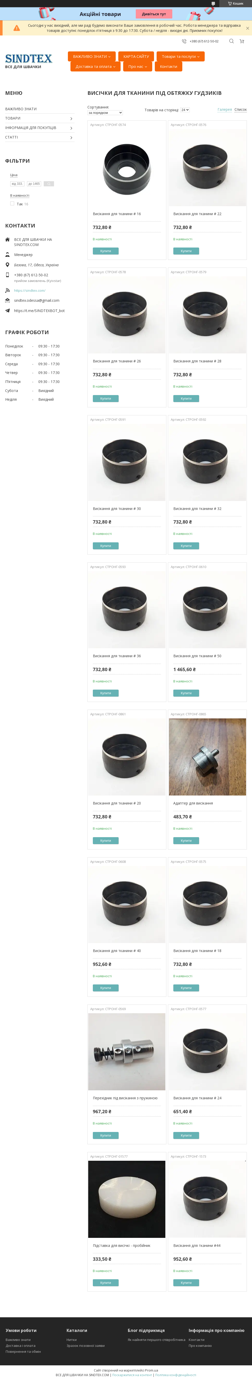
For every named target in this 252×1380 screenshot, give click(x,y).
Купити (105, 251)
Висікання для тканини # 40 (117, 950)
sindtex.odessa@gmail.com (36, 300)
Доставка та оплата (94, 66)
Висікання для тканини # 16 (117, 213)
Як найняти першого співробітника (156, 1339)
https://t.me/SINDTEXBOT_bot (39, 310)
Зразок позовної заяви (86, 1345)
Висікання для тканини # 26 (117, 361)
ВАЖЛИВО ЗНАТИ (90, 56)
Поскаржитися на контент (132, 1375)
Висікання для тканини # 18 (197, 950)
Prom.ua (151, 1370)
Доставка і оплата (20, 1345)
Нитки (72, 1339)
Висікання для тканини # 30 (117, 508)
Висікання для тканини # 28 (197, 361)
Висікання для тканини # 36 (117, 655)
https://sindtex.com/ (30, 290)
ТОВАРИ (12, 118)
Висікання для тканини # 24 (197, 1097)
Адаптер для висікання (193, 803)
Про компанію (200, 1345)
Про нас (135, 66)
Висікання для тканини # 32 (197, 508)
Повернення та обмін (23, 1351)
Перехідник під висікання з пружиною (125, 1097)
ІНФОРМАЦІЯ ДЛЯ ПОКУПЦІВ (30, 127)
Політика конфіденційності (175, 1375)
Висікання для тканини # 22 (197, 213)
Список (241, 109)
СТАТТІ (11, 137)
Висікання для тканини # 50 (197, 655)
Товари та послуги (179, 56)
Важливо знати (18, 1339)
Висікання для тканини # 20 (117, 803)
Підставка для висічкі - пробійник (121, 1245)
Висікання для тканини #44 (196, 1245)
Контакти (168, 66)
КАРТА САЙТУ (136, 56)
